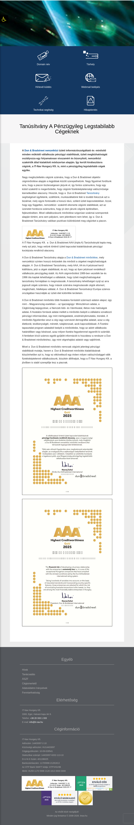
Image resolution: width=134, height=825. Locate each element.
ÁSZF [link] (25, 679)
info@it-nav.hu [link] (36, 722)
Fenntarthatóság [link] (31, 692)
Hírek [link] (25, 669)
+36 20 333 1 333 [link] (38, 718)
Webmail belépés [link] (90, 79)
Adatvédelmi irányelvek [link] (34, 688)
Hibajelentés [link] (90, 102)
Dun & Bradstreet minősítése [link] (82, 257)
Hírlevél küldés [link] (43, 79)
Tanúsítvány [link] (92, 193)
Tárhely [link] (90, 57)
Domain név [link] (43, 57)
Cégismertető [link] (29, 683)
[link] (4, 19)
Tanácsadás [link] (28, 674)
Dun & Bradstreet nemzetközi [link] (41, 150)
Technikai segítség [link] (43, 102)
